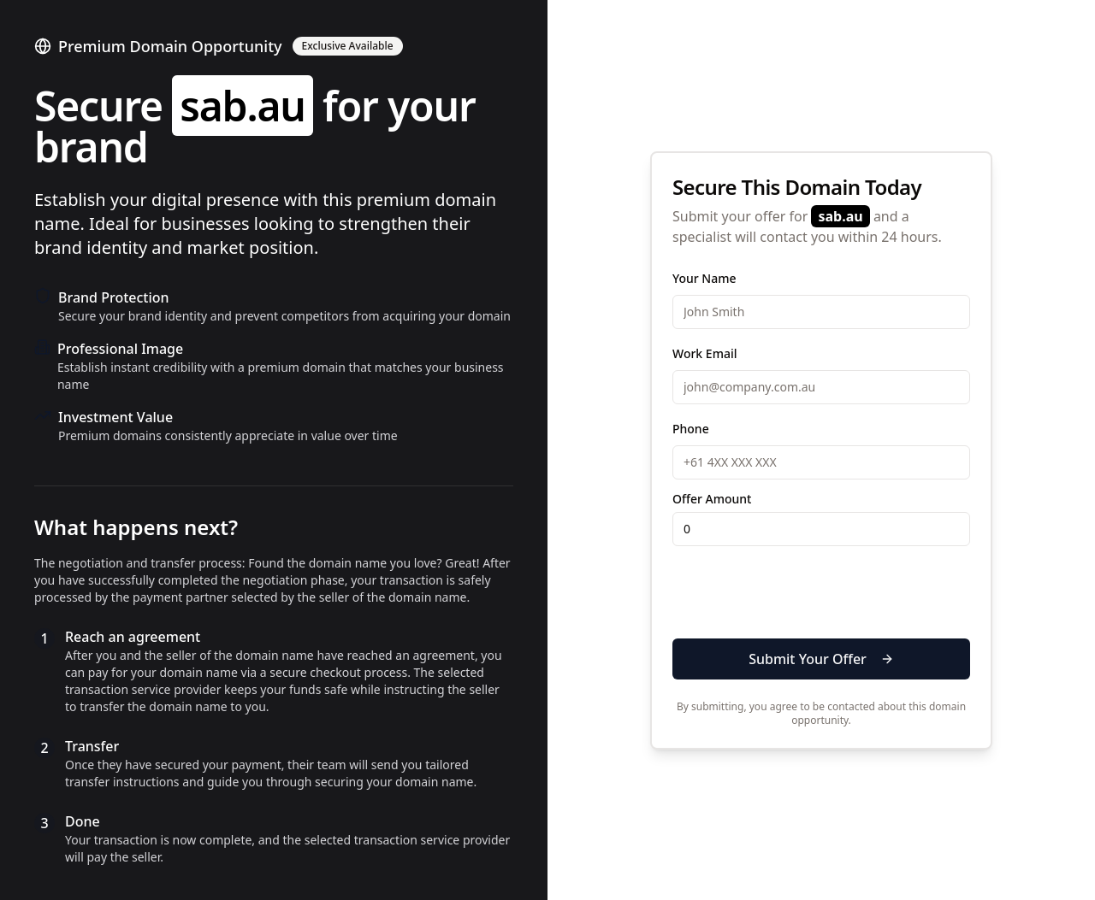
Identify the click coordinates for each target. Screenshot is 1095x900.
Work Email (704, 353)
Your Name (704, 278)
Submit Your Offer (821, 659)
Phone (690, 429)
